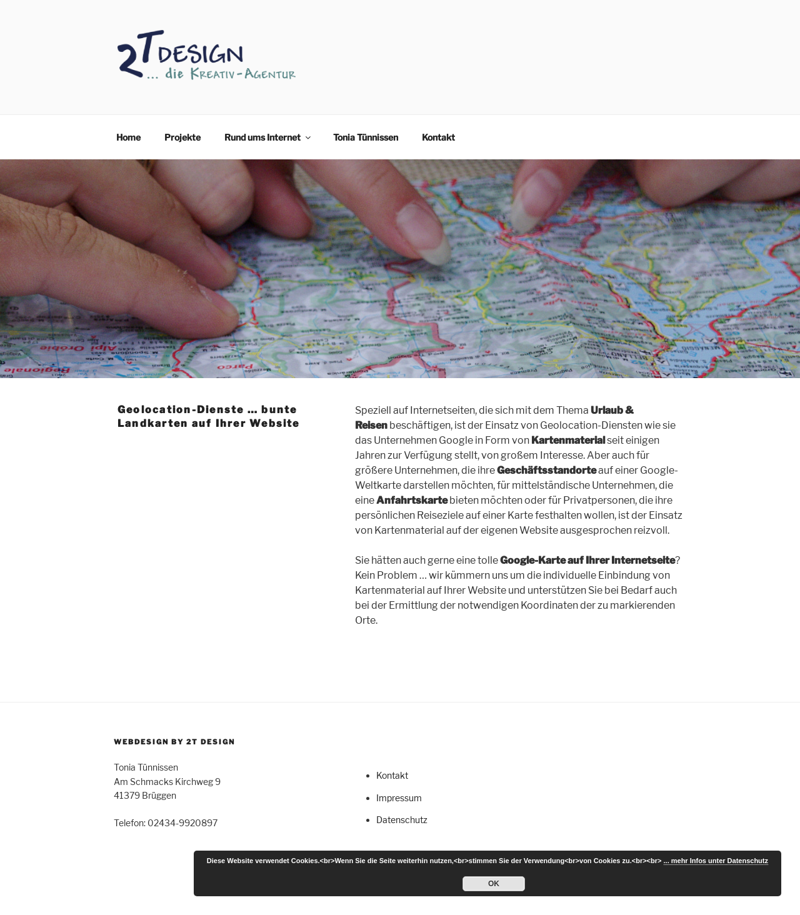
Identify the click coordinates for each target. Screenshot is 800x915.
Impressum (399, 797)
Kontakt (438, 137)
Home (128, 137)
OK (493, 883)
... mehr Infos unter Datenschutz (716, 860)
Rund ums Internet (268, 137)
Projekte (182, 137)
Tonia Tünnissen (365, 137)
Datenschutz (402, 819)
